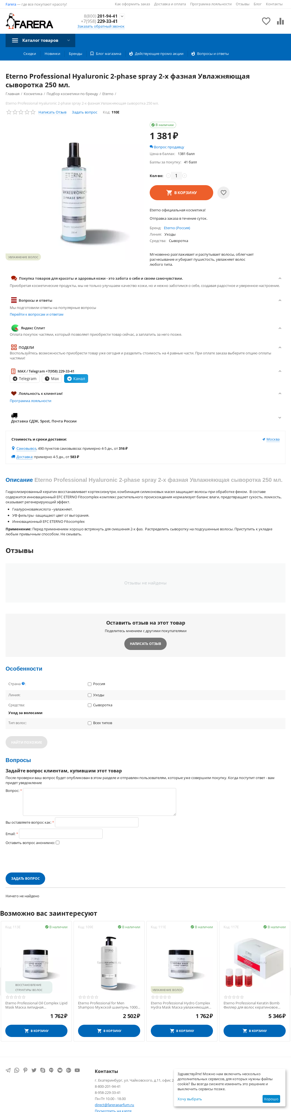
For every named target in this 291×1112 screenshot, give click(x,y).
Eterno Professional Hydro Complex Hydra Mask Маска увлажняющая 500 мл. (180, 1005)
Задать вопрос (84, 112)
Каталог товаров (42, 40)
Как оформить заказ (132, 3)
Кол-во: (156, 175)
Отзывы (242, 3)
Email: (10, 833)
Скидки (29, 53)
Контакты (274, 3)
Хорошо (271, 1098)
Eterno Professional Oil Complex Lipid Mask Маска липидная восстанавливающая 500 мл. (36, 1005)
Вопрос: (12, 790)
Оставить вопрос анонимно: (30, 842)
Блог (258, 3)
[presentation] (48, 859)
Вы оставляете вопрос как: (28, 822)
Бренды (75, 53)
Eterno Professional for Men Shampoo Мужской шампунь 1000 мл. (107, 1005)
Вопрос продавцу (167, 146)
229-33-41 (99, 21)
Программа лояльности (211, 3)
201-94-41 (100, 16)
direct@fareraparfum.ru (114, 1104)
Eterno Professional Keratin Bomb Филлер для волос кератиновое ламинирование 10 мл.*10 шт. (252, 1005)
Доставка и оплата (170, 3)
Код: (106, 112)
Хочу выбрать (190, 1098)
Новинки (52, 53)
